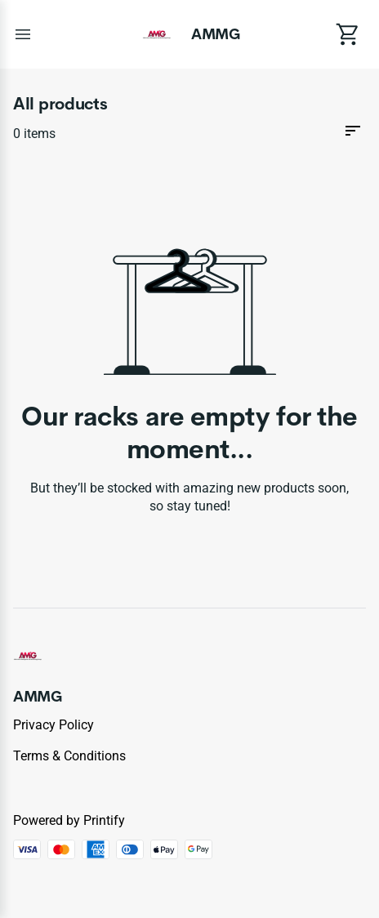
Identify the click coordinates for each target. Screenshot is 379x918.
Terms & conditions (69, 756)
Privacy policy (53, 725)
